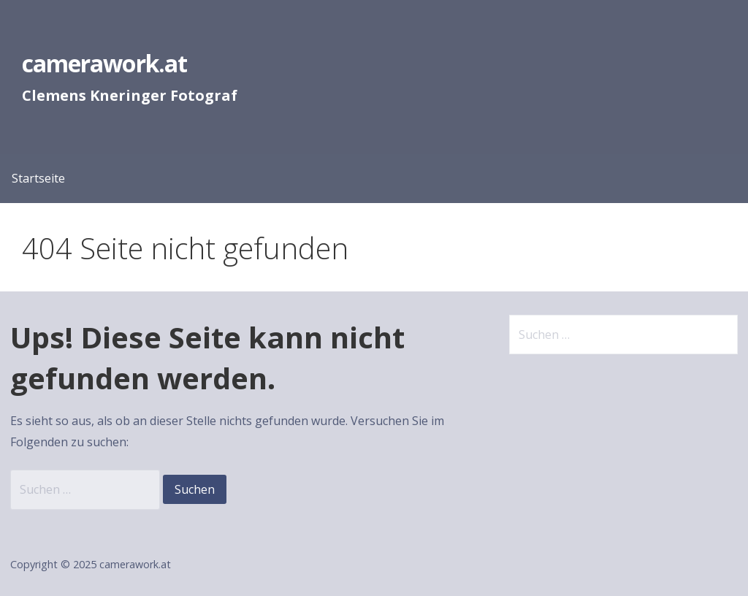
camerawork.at (104, 63)
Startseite (38, 178)
